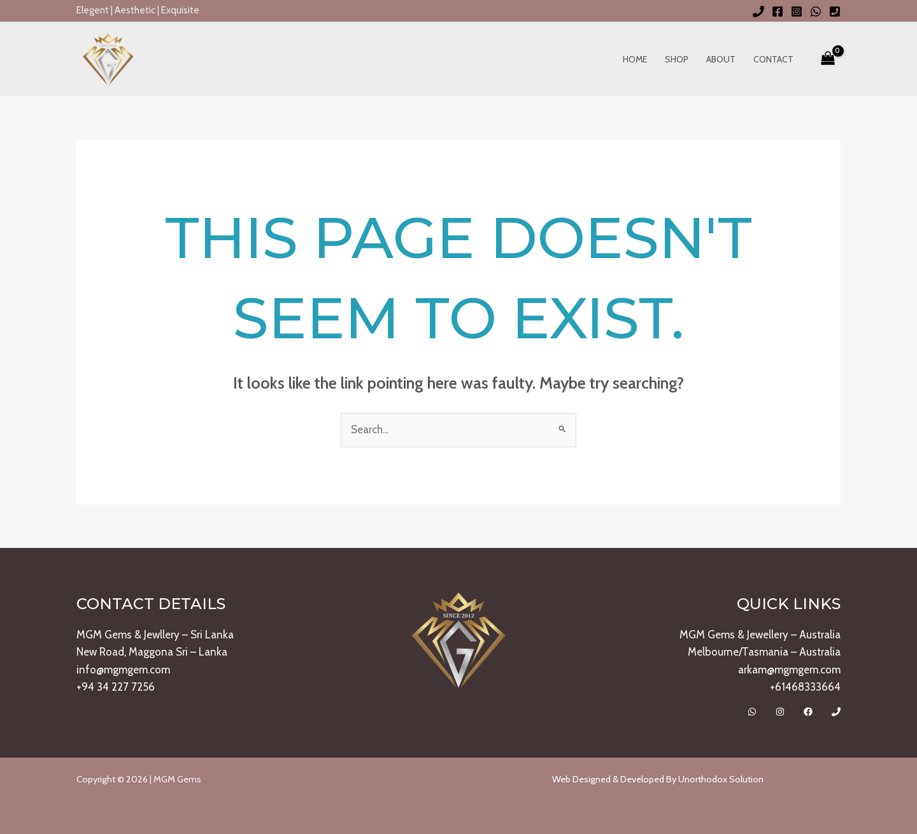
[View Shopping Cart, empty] (828, 59)
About (721, 59)
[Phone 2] (835, 11)
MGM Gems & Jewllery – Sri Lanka (155, 634)
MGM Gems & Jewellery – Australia (760, 634)
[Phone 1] (758, 11)
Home (635, 59)
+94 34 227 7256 (115, 686)
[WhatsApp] (815, 11)
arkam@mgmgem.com (789, 669)
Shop (676, 59)
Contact (773, 59)
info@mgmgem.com (123, 669)
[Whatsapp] (752, 711)
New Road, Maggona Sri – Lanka (151, 651)
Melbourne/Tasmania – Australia (764, 651)
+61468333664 (805, 686)
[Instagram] (796, 11)
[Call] (836, 711)
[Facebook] (777, 11)
